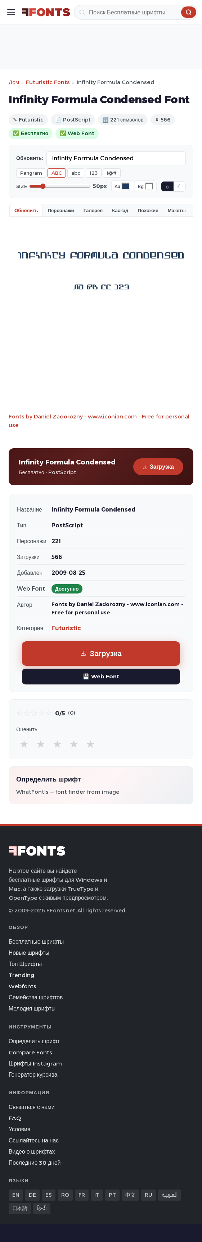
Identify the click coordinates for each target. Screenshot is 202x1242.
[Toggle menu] (11, 12)
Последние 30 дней (35, 1162)
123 (94, 173)
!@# (112, 173)
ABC (56, 173)
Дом (14, 82)
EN (15, 1195)
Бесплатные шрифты (36, 941)
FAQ (15, 1118)
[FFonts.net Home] (46, 12)
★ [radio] (24, 744)
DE (32, 1195)
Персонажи (61, 210)
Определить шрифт (34, 1041)
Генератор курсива (33, 1074)
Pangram (31, 173)
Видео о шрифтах (32, 1151)
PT (112, 1195)
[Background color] (149, 186)
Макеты (177, 210)
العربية (170, 1195)
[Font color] (125, 186)
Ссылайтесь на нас (34, 1140)
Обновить (26, 210)
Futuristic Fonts (48, 82)
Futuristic (66, 628)
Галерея (93, 210)
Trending (21, 975)
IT (96, 1195)
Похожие (148, 210)
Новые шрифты (29, 952)
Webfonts (22, 986)
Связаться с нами (32, 1107)
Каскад (120, 210)
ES (48, 1195)
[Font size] (60, 186)
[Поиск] (136, 12)
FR (81, 1195)
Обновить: (29, 158)
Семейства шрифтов (36, 997)
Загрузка (158, 466)
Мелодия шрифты (32, 1008)
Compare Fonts (30, 1052)
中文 (130, 1195)
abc (75, 173)
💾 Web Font (101, 676)
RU (148, 1195)
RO (65, 1195)
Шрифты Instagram (35, 1063)
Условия (19, 1129)
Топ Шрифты (25, 964)
